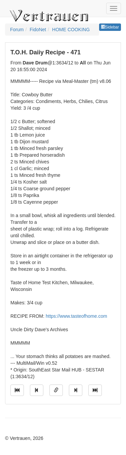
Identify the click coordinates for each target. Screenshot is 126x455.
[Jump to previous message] (36, 390)
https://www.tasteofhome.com (76, 316)
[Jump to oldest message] (17, 390)
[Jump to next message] (75, 390)
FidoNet (38, 29)
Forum (17, 29)
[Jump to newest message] (95, 390)
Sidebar (110, 27)
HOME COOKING (71, 29)
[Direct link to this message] (56, 390)
